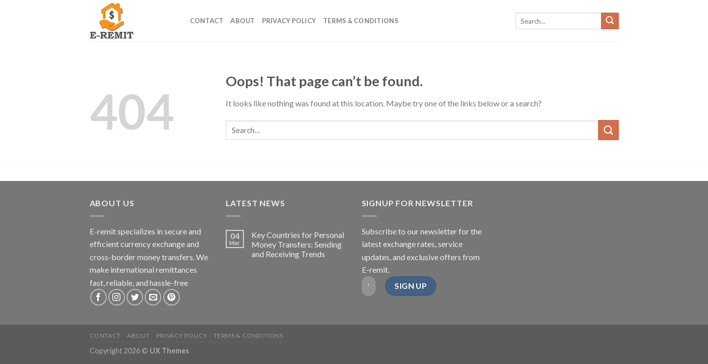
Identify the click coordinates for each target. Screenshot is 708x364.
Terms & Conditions (361, 21)
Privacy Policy (289, 21)
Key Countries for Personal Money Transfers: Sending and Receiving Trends (297, 244)
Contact (207, 21)
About (242, 21)
